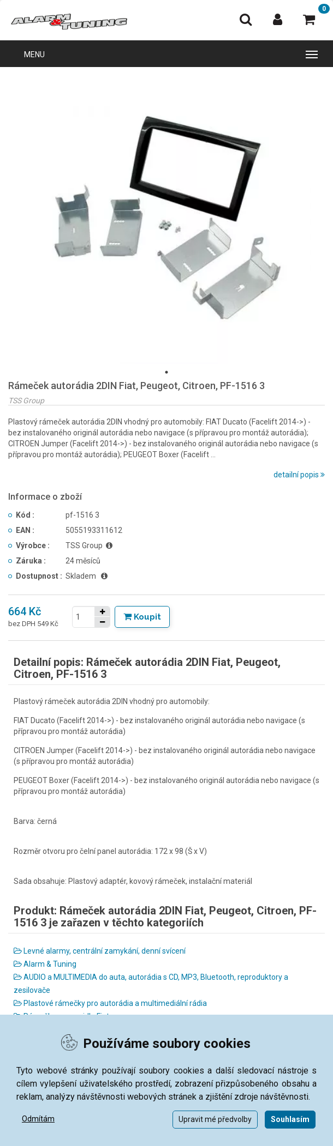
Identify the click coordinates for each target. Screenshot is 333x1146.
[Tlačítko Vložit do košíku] (142, 617)
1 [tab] (166, 372)
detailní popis (299, 474)
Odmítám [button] (38, 1118)
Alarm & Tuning (45, 964)
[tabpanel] (166, 219)
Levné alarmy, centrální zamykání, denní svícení (100, 951)
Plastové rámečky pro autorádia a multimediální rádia (110, 1003)
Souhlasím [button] (290, 1119)
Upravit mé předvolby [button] (215, 1119)
